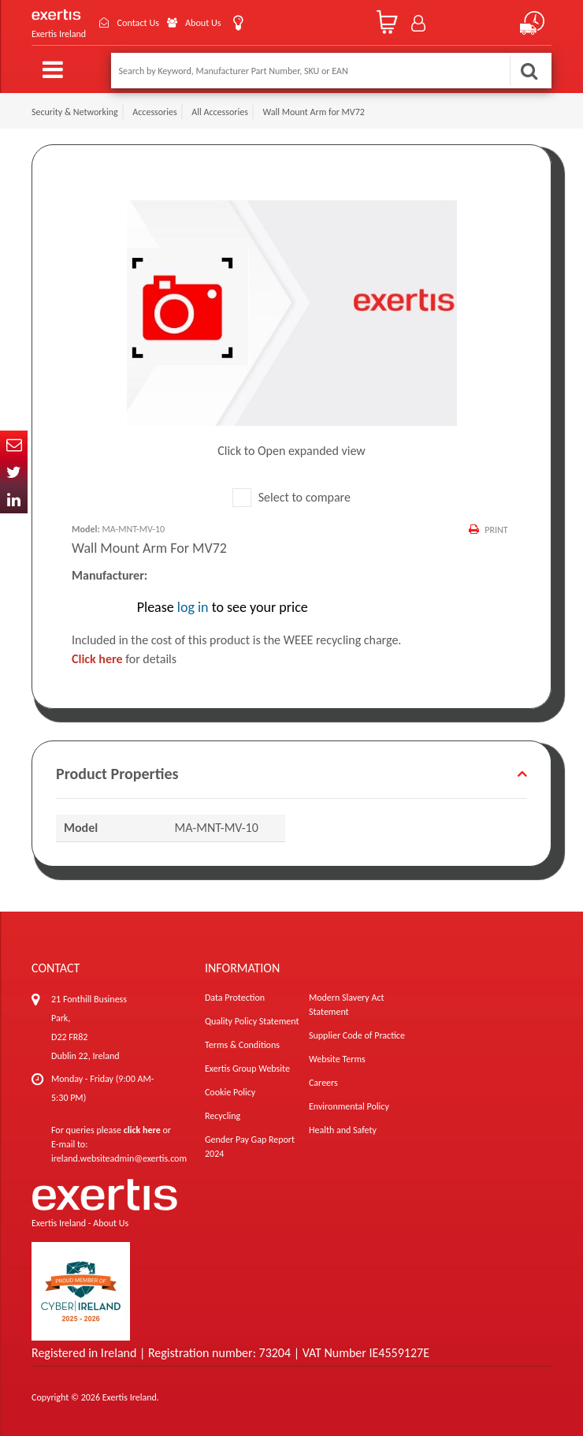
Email (14, 444)
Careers (323, 1082)
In (14, 499)
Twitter (14, 472)
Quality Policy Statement (252, 1021)
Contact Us (145, 22)
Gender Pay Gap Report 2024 (250, 1146)
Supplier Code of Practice (357, 1035)
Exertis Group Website (247, 1068)
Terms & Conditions (242, 1044)
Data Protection (235, 997)
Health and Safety (343, 1130)
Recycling (222, 1115)
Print (496, 529)
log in (193, 607)
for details (124, 658)
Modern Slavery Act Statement (346, 1004)
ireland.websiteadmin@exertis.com (119, 1158)
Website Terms (337, 1059)
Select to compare (291, 497)
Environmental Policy (349, 1106)
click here (142, 1130)
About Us (218, 22)
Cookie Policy (230, 1092)
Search (529, 70)
